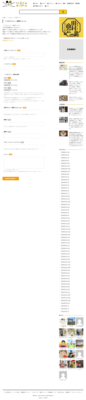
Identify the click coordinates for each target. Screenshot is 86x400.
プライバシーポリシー (76, 392)
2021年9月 (65, 303)
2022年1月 (65, 292)
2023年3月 (65, 254)
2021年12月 (65, 295)
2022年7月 (65, 275)
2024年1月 (65, 226)
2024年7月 (65, 210)
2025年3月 (65, 188)
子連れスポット (39, 6)
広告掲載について (51, 392)
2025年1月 (65, 193)
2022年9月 (65, 270)
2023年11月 (65, 232)
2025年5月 (65, 182)
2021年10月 (65, 300)
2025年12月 (65, 163)
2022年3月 (65, 286)
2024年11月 (65, 199)
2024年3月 (65, 221)
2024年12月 (65, 196)
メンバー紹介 (16, 392)
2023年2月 (65, 256)
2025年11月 (65, 166)
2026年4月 (65, 152)
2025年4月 (65, 185)
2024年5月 (65, 215)
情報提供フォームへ (8, 40)
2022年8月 (65, 273)
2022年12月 (65, 262)
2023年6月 (65, 245)
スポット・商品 (61, 3)
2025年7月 (65, 177)
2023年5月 (65, 248)
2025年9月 (65, 171)
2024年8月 (65, 207)
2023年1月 (65, 259)
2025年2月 (65, 190)
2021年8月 (65, 306)
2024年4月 (65, 218)
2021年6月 (65, 308)
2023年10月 (65, 234)
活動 (78, 3)
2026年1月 (65, 160)
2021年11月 (65, 297)
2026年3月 (65, 155)
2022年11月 (65, 265)
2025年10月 (65, 168)
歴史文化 (71, 3)
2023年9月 (65, 237)
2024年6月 (65, 212)
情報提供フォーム (25, 392)
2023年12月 (65, 229)
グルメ (36, 3)
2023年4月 (65, 251)
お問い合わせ (61, 392)
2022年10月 (65, 267)
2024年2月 (65, 223)
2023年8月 (65, 240)
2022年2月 (65, 289)
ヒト (48, 6)
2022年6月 (65, 278)
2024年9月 (65, 204)
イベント (51, 3)
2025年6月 (65, 179)
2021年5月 (65, 311)
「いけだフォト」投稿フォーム (38, 392)
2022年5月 (65, 281)
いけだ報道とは (8, 392)
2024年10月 (65, 201)
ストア (43, 3)
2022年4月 (65, 284)
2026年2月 (65, 157)
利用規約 (67, 392)
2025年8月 (65, 174)
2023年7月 (65, 243)
